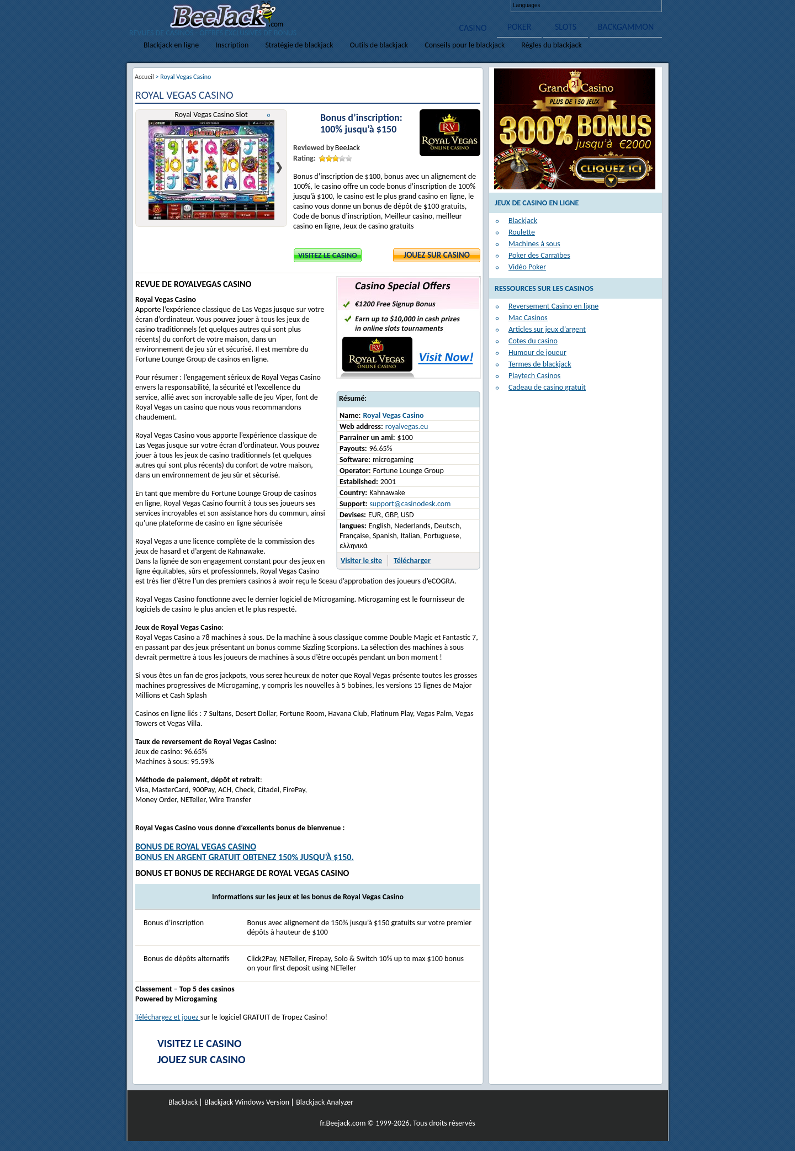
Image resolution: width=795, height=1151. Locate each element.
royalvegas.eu (406, 426)
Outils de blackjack (379, 45)
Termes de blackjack (539, 364)
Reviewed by (313, 147)
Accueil (144, 77)
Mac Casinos (528, 317)
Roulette (521, 232)
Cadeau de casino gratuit (547, 387)
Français (592, 5)
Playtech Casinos (534, 375)
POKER (519, 27)
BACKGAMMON (626, 27)
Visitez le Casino (327, 255)
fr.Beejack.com (342, 1123)
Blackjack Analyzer (324, 1102)
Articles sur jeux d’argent (547, 329)
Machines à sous (534, 243)
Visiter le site (361, 560)
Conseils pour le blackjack (465, 45)
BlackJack (183, 1102)
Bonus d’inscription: (361, 118)
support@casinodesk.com (410, 503)
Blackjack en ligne (171, 45)
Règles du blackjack (551, 45)
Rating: (304, 158)
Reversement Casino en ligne (553, 306)
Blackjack (522, 220)
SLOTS (565, 27)
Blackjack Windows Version (246, 1102)
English (554, 5)
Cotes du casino (533, 341)
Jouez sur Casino (437, 255)
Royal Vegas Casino (393, 415)
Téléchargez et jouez (167, 1017)
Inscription (231, 45)
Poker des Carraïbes (539, 255)
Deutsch (573, 5)
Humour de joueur (537, 352)
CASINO (472, 28)
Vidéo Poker (527, 267)
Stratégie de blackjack (299, 45)
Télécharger (412, 560)
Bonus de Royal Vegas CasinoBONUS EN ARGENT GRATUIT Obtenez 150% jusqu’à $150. (244, 851)
